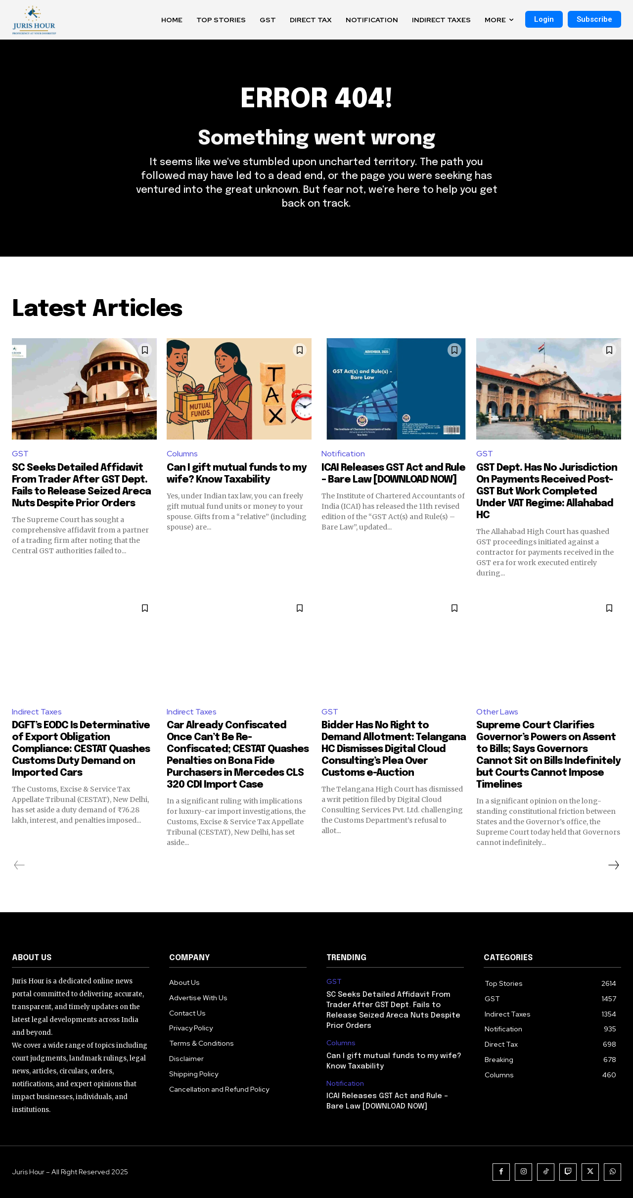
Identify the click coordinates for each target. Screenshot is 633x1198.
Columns (182, 453)
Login (544, 19)
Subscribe (594, 19)
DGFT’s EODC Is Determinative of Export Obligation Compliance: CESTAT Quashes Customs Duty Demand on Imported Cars (81, 749)
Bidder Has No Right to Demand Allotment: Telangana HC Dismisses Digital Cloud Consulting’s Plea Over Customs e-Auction (393, 749)
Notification (343, 453)
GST (20, 453)
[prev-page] (19, 865)
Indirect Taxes (37, 712)
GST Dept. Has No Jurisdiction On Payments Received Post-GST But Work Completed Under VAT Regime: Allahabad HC (546, 492)
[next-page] (613, 865)
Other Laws (497, 712)
